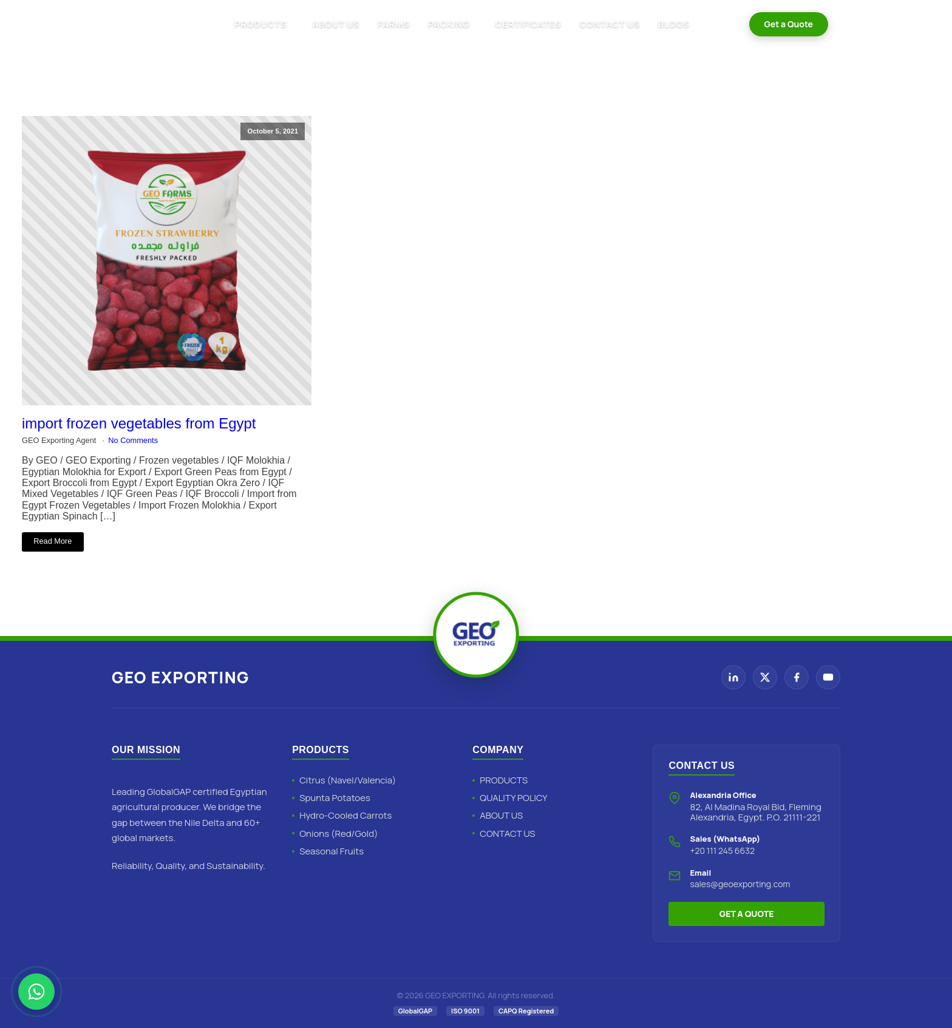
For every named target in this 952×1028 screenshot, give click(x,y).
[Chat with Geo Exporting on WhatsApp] (36, 991)
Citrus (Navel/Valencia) (347, 780)
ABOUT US (335, 24)
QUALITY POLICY (513, 798)
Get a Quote (788, 24)
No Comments (133, 440)
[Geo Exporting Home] (149, 24)
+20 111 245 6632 (722, 850)
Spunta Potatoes (334, 798)
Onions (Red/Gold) (338, 833)
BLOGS (674, 24)
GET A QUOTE (746, 913)
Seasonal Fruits (331, 851)
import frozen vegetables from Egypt (139, 423)
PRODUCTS (260, 24)
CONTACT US (609, 24)
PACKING (449, 24)
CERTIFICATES (528, 24)
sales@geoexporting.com (740, 884)
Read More (52, 541)
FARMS (394, 24)
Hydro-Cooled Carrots (345, 815)
